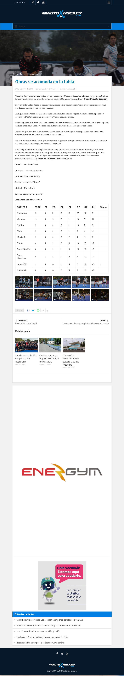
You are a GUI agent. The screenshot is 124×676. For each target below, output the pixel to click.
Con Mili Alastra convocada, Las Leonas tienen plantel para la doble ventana (49, 619)
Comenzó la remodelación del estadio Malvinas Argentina (71, 360)
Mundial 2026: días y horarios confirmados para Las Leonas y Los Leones (48, 625)
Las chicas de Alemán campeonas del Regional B (25, 358)
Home (15, 74)
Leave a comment (67, 89)
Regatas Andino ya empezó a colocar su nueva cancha (49, 358)
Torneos (23, 74)
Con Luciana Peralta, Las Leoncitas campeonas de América (42, 637)
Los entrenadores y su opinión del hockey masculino (85, 322)
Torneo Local (33, 74)
